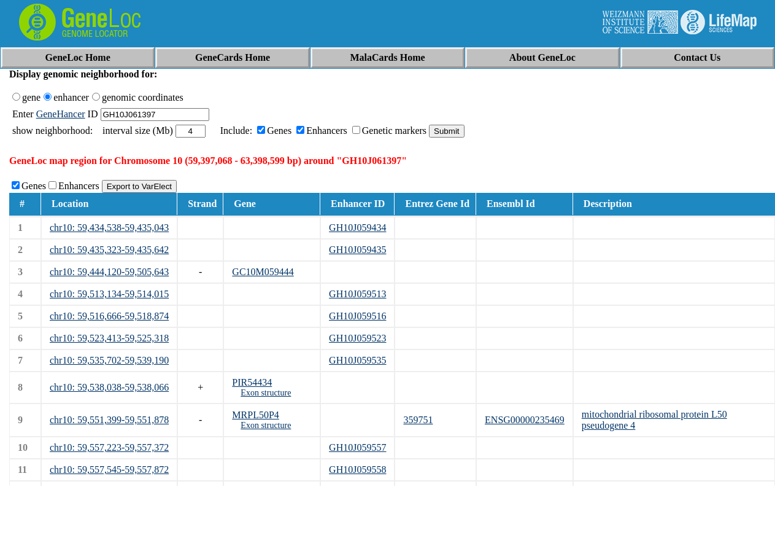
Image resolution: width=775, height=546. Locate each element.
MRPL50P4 (255, 415)
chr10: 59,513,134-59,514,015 (109, 294)
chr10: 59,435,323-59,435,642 (109, 249)
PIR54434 (252, 382)
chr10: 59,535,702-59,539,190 (109, 360)
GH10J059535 (357, 360)
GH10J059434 (357, 227)
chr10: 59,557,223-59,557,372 (109, 447)
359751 (418, 420)
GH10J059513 (357, 294)
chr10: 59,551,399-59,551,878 (109, 420)
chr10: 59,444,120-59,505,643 (109, 272)
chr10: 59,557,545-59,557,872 (109, 469)
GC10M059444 (262, 272)
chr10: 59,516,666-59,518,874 (109, 316)
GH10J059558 (357, 469)
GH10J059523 (357, 338)
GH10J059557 (357, 447)
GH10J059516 (357, 316)
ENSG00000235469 (525, 420)
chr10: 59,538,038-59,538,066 (109, 387)
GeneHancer (60, 114)
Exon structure (266, 392)
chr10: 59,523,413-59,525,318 (109, 338)
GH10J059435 (357, 249)
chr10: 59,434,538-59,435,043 (109, 227)
